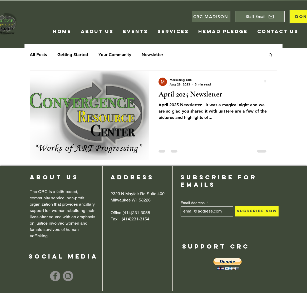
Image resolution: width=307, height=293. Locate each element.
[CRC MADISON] (211, 16)
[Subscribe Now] (257, 211)
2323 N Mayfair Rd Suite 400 (138, 193)
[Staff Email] (260, 16)
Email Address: (193, 203)
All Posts (38, 54)
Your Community (114, 54)
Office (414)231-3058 (130, 212)
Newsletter (152, 54)
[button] (270, 55)
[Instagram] (68, 276)
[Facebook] (55, 276)
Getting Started (72, 54)
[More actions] (267, 82)
